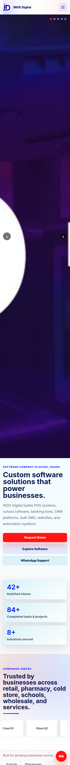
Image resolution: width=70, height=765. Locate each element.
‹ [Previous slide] (7, 236)
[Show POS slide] (51, 19)
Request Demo (35, 537)
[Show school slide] (54, 19)
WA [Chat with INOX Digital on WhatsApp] (61, 756)
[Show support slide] (65, 19)
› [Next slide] (63, 236)
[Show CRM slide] (58, 19)
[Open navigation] (63, 7)
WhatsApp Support (35, 560)
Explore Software (35, 549)
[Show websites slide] (62, 19)
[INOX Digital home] (17, 7)
